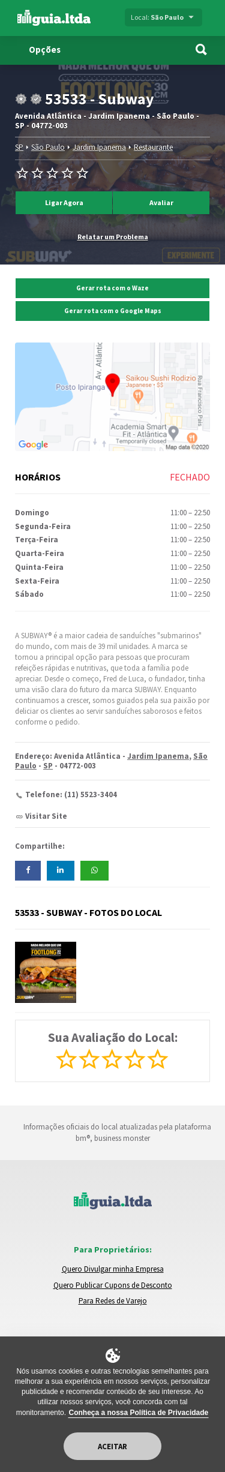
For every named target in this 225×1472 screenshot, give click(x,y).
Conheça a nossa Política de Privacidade (138, 1412)
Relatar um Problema (112, 236)
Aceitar (112, 1446)
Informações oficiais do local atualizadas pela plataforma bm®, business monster (112, 1133)
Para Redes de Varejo (113, 1301)
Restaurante (153, 147)
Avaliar (161, 202)
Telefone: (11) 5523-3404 (71, 794)
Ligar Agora (64, 202)
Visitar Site (46, 816)
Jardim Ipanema (99, 147)
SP (19, 147)
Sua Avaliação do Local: (113, 1037)
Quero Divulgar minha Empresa (113, 1269)
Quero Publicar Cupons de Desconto (112, 1285)
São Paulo (48, 147)
